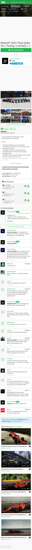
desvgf (9, 370)
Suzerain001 (10, 311)
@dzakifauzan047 (11, 303)
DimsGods (10, 358)
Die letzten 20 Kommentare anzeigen (16, 226)
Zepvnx (9, 390)
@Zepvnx (9, 403)
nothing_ (9, 330)
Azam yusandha (14, 59)
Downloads (6, 129)
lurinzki (9, 281)
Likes (14, 129)
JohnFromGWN (11, 230)
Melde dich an (22, 419)
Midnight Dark (11, 322)
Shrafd (9, 409)
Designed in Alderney (6, 546)
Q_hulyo (9, 338)
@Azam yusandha (12, 232)
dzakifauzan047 (11, 289)
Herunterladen (16, 50)
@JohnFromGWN (11, 243)
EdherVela (10, 263)
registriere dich (6, 421)
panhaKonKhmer (11, 271)
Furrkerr (9, 379)
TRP (8, 349)
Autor (18, 211)
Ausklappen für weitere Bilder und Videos (16, 124)
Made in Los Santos (6, 547)
